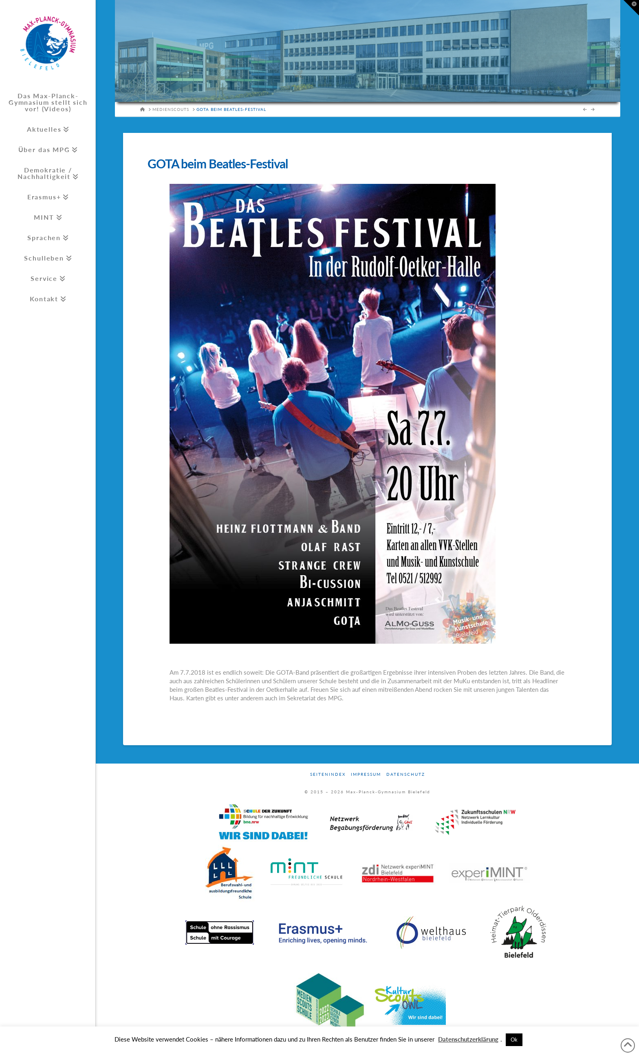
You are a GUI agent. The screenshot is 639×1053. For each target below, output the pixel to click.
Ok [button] (514, 1039)
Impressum (366, 774)
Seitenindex (328, 774)
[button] (631, 7)
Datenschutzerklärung (468, 1039)
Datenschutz (405, 774)
